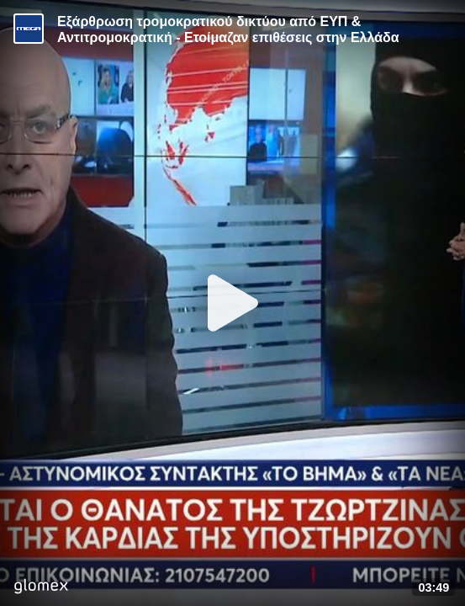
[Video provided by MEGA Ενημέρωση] (28, 28)
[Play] (232, 303)
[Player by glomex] (40, 588)
